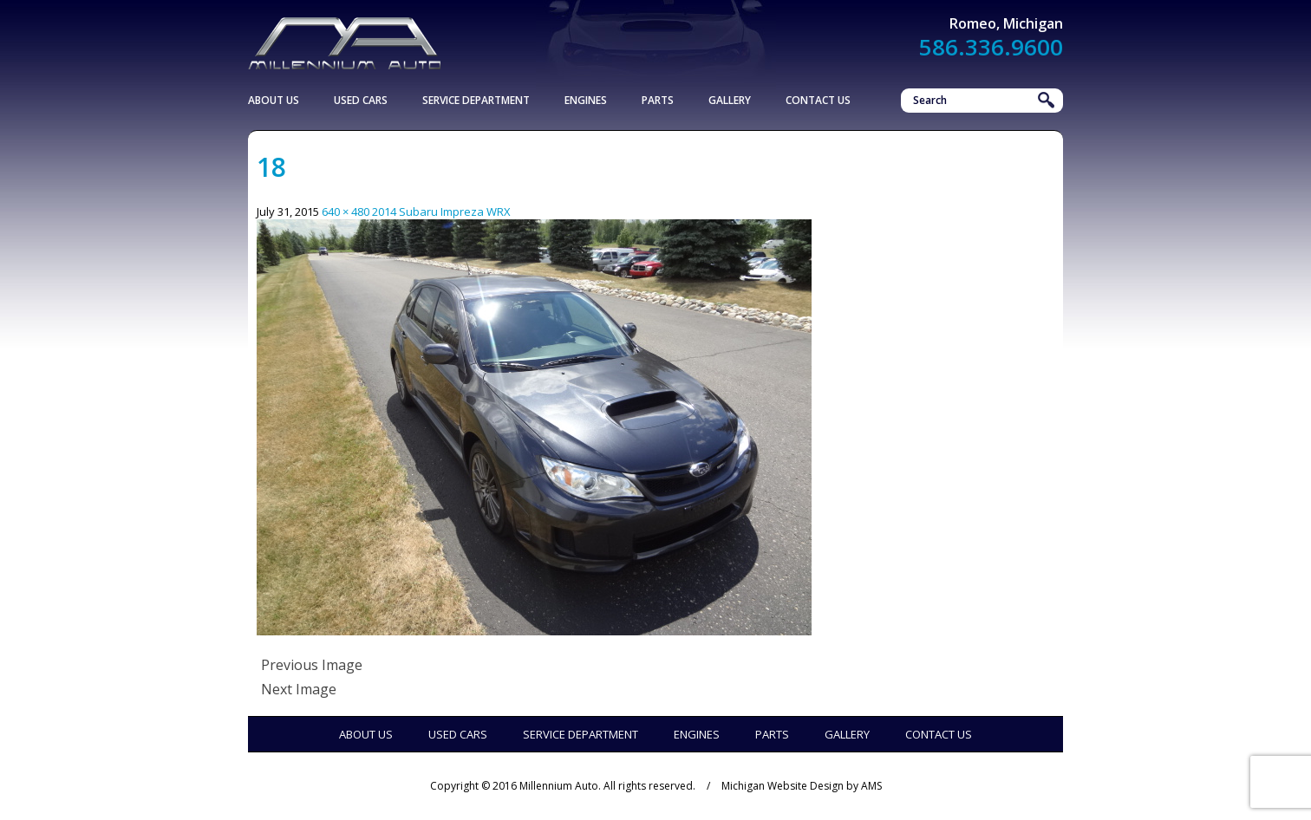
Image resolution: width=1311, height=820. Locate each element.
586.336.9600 (991, 47)
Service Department (476, 100)
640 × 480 (345, 211)
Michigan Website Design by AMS (801, 785)
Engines (585, 100)
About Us (273, 100)
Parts (658, 100)
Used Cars (361, 100)
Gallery (729, 100)
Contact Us (818, 100)
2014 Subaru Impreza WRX (441, 211)
